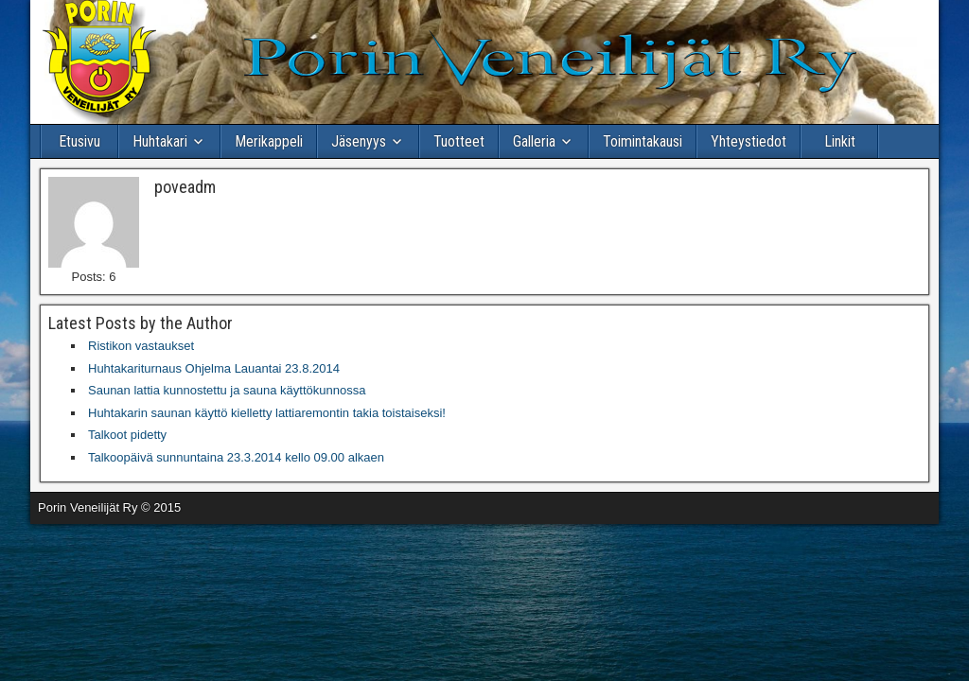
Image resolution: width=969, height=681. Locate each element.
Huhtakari (159, 141)
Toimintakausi (642, 141)
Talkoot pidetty (127, 435)
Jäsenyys (358, 141)
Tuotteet (458, 141)
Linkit (839, 141)
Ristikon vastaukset (141, 346)
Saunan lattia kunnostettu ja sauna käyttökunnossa (226, 390)
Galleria (534, 141)
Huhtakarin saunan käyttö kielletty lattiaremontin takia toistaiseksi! (267, 413)
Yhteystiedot (748, 141)
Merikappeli (269, 141)
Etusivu (79, 141)
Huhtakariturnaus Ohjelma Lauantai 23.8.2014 (214, 368)
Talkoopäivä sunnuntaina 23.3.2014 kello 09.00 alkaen (236, 457)
